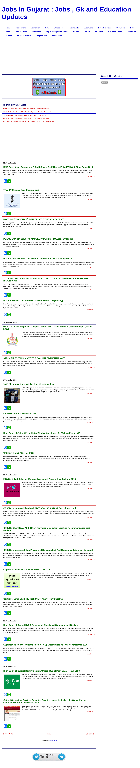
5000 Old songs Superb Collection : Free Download (29, 384)
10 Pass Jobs (59, 28)
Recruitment (20, 28)
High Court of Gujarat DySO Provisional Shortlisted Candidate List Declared (41, 625)
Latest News (132, 32)
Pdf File (133, 28)
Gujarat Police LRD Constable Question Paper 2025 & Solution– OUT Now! (26, 118)
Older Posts (90, 734)
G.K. (47, 28)
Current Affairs (21, 32)
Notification (35, 28)
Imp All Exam (57, 36)
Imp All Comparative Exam (57, 32)
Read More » (91, 176)
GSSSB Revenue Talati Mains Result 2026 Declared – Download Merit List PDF (27, 108)
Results (87, 32)
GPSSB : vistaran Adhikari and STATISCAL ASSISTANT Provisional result (40, 508)
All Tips (76, 32)
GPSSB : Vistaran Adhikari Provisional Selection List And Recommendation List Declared (48, 550)
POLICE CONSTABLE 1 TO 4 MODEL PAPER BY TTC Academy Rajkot (38, 258)
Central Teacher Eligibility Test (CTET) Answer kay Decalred (33, 599)
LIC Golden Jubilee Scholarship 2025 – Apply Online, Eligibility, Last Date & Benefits (28, 121)
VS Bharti (99, 32)
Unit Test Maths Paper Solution (18, 453)
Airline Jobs (74, 28)
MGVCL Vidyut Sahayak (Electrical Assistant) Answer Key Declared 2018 (39, 479)
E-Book (9, 36)
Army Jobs (88, 28)
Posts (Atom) (53, 740)
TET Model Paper (115, 32)
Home (8, 28)
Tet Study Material (24, 36)
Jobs (8, 32)
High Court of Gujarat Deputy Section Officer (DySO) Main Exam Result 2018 (41, 671)
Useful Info (120, 28)
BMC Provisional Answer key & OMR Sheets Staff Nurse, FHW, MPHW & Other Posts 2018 (48, 167)
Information (36, 32)
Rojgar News (42, 36)
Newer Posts (8, 734)
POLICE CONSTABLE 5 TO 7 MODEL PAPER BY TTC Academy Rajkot (38, 239)
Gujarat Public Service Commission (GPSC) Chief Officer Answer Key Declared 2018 (45, 645)
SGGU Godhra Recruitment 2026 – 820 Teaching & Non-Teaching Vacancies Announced (30, 112)
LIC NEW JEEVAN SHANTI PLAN (19, 413)
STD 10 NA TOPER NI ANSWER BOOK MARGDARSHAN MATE (34, 358)
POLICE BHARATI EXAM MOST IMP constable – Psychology (33, 300)
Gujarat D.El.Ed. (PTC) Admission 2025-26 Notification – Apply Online (24, 115)
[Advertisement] (66, 55)
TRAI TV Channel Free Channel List (21, 190)
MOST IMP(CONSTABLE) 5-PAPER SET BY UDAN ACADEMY (33, 219)
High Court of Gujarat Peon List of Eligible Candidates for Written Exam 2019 (41, 433)
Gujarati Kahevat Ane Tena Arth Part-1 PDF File (26, 570)
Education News (104, 28)
